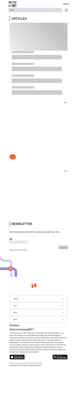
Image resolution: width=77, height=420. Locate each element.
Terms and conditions (35, 363)
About (15, 312)
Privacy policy (14, 363)
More (15, 319)
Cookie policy (23, 363)
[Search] (35, 10)
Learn (15, 306)
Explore (15, 299)
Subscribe (63, 247)
